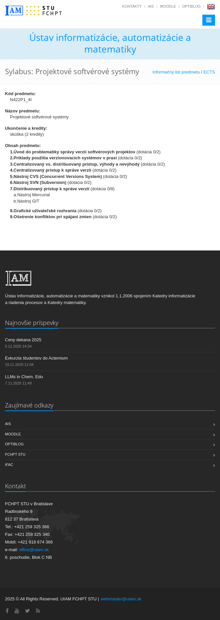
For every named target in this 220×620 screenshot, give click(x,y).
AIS (151, 6)
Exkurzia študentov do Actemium (36, 358)
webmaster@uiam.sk (121, 598)
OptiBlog (191, 6)
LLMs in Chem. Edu (24, 376)
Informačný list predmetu (176, 72)
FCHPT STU (15, 454)
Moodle (168, 6)
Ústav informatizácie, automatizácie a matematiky (110, 43)
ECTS (209, 72)
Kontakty (131, 6)
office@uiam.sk (34, 549)
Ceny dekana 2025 (23, 339)
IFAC (9, 465)
